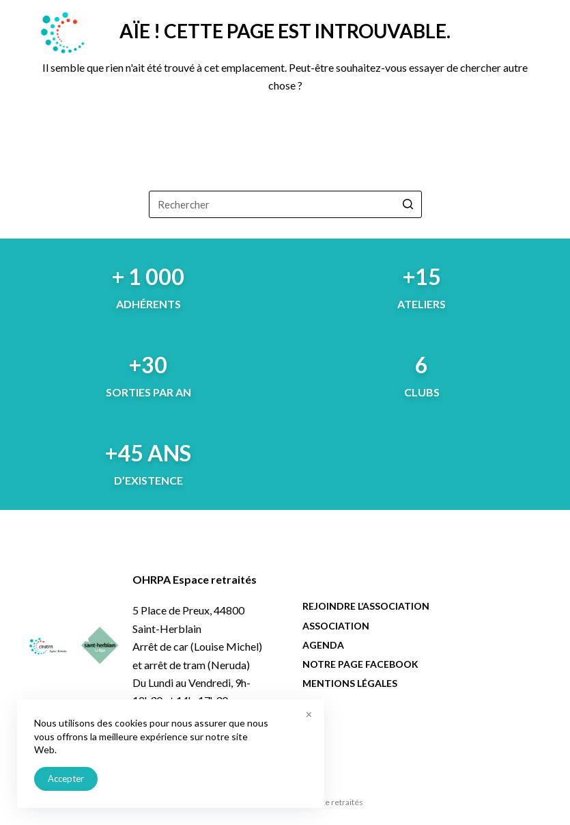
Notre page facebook (360, 664)
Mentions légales (349, 683)
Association (335, 626)
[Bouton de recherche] (408, 204)
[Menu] (535, 32)
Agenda (323, 645)
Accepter (66, 778)
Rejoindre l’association (365, 606)
